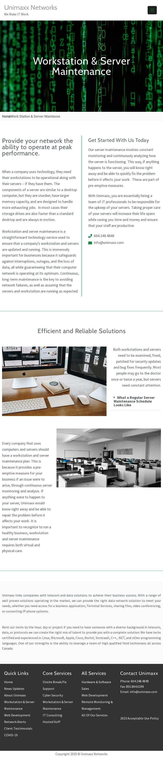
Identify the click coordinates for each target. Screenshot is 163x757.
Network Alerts (15, 722)
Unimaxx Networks (30, 7)
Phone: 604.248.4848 (134, 681)
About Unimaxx (15, 695)
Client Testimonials (18, 728)
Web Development (17, 715)
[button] (136, 401)
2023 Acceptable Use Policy (139, 718)
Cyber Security (53, 695)
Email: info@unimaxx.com (138, 692)
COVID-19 (11, 735)
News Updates (14, 688)
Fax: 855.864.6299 (132, 686)
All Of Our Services (95, 715)
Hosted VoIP (51, 722)
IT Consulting (52, 715)
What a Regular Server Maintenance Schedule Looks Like (134, 401)
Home (8, 682)
